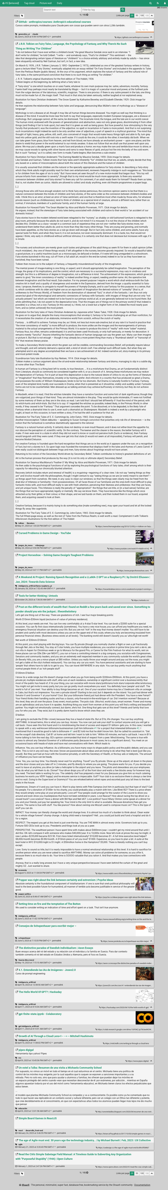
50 (137, 15)
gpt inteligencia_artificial (28, 1026)
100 (142, 15)
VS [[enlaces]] (10, 3)
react (20, 1130)
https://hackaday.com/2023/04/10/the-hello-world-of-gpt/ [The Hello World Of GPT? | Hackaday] (124, 1007)
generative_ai (24, 34)
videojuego (39, 545)
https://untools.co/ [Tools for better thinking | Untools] (140, 600)
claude (35, 34)
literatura (30, 523)
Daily (59, 3)
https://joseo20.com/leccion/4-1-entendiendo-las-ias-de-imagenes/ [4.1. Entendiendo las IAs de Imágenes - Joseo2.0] (124, 985)
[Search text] (62, 9)
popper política (24, 894)
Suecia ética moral (26, 960)
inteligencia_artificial (27, 916)
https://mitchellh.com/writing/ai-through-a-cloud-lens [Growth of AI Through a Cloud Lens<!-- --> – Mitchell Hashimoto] (126, 1043)
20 (132, 15)
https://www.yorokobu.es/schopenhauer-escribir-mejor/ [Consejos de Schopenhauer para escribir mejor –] (125, 941)
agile (20, 1144)
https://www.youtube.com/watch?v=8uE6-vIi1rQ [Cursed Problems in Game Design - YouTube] (128, 549)
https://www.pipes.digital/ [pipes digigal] (137, 1061)
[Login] (165, 3)
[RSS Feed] (158, 3)
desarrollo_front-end (34, 1130)
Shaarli (25, 1185)
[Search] (150, 3)
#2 (138, 728)
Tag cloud (29, 3)
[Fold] (151, 37)
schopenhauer (24, 938)
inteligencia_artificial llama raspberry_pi (35, 586)
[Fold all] (152, 16)
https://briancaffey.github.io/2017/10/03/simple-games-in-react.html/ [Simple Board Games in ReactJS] (125, 1134)
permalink (38, 37)
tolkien (21, 523)
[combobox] (101, 9)
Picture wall (46, 3)
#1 (95, 728)
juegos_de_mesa (25, 545)
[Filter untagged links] (22, 16)
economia (22, 870)
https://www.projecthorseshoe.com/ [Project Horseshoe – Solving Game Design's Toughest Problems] (133, 571)
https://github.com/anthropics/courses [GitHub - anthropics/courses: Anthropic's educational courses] (132, 37)
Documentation (142, 1185)
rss (19, 1058)
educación (22, 1108)
